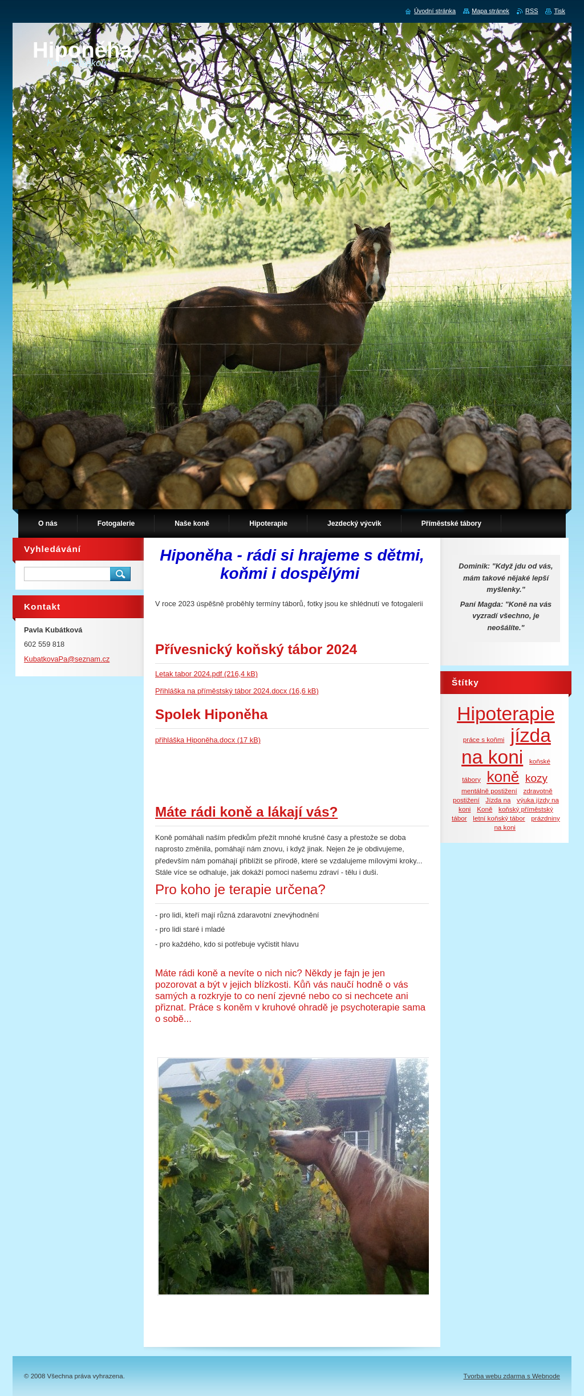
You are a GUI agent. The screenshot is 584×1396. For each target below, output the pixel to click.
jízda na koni (506, 746)
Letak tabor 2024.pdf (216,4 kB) (206, 673)
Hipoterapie (506, 713)
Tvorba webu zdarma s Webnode (512, 1376)
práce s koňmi (484, 739)
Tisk (559, 10)
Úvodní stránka (435, 10)
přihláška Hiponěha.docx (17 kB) (208, 740)
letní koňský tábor (499, 818)
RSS (531, 10)
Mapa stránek (490, 10)
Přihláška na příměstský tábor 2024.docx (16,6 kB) (237, 691)
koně (502, 776)
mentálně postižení (489, 790)
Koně (484, 809)
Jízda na (497, 799)
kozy (536, 778)
